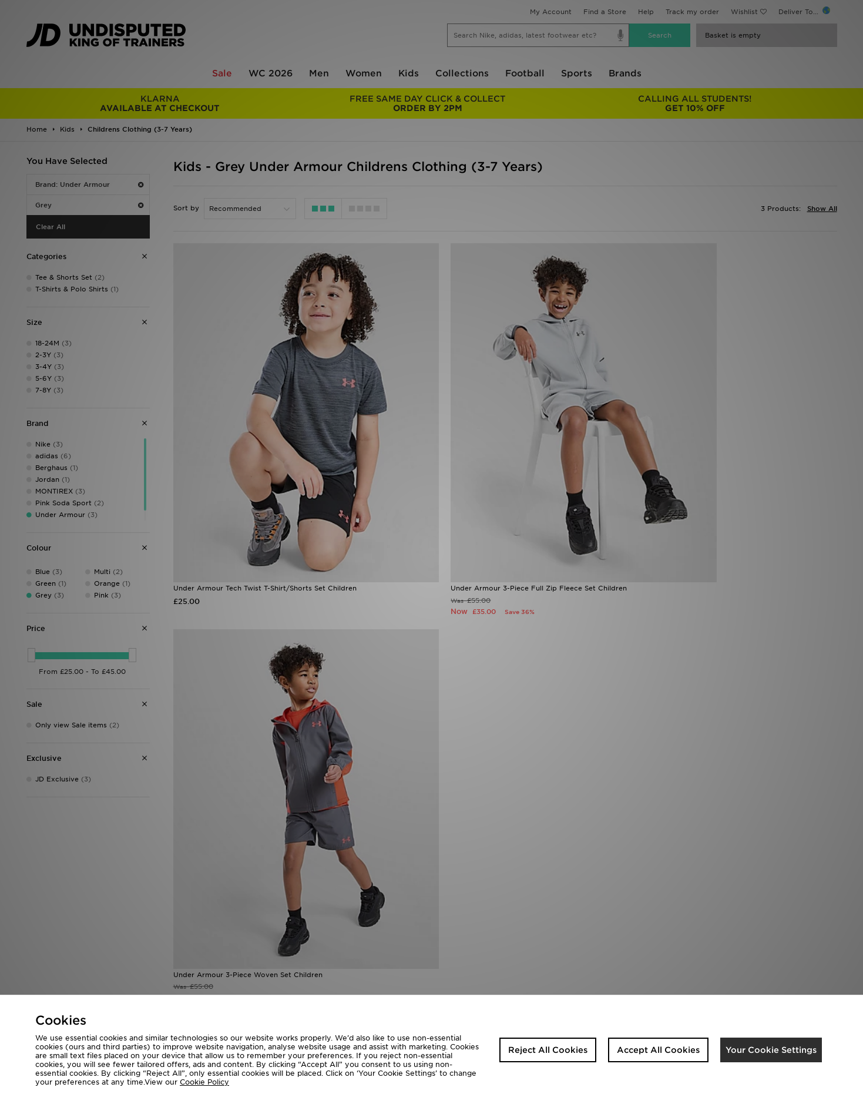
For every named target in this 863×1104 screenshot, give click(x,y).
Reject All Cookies (547, 1050)
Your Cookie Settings (771, 1050)
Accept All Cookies (658, 1050)
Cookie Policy (204, 1082)
